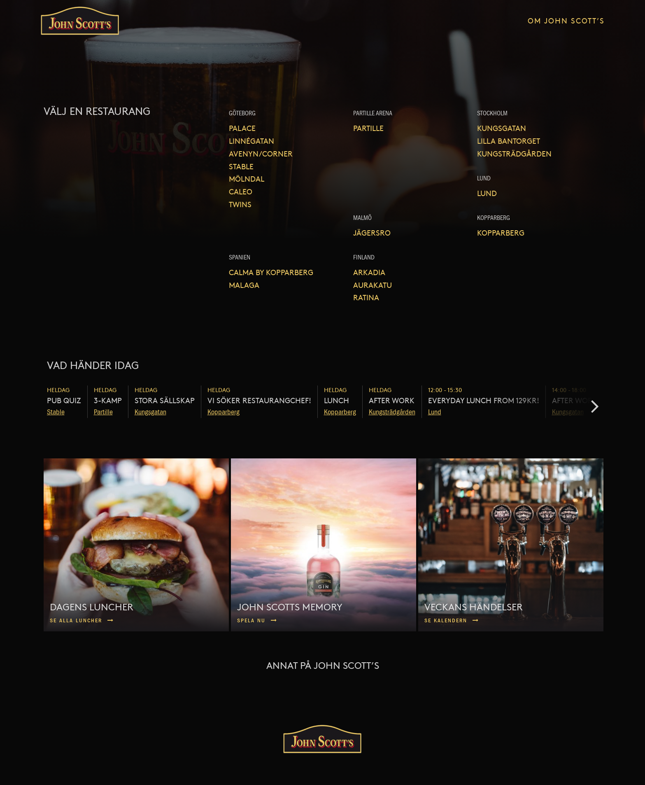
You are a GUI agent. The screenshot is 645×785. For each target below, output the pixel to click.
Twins (240, 204)
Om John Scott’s (566, 20)
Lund (487, 193)
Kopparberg (500, 232)
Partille (368, 128)
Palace (242, 128)
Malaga (244, 285)
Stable (241, 166)
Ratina (366, 297)
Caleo (240, 191)
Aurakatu (372, 285)
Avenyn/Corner (261, 153)
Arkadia (369, 272)
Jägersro (372, 232)
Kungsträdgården (514, 153)
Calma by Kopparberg (271, 272)
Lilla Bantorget (508, 141)
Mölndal (246, 178)
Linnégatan (251, 141)
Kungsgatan (501, 128)
